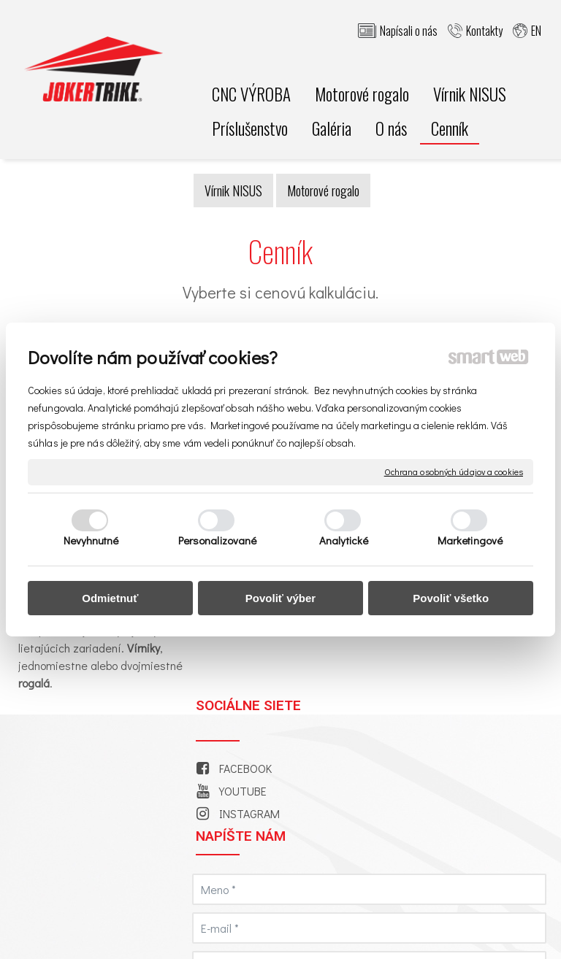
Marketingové (470, 540)
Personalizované (217, 540)
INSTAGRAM (252, 658)
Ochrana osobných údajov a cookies (453, 471)
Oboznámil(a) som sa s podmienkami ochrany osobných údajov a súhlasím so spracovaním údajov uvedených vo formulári (466, 786)
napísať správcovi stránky (494, 918)
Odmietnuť (110, 598)
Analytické (343, 540)
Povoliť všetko (451, 598)
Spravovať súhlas (359, 931)
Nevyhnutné (91, 540)
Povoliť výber (280, 598)
